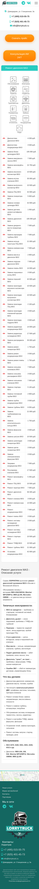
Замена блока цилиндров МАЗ (13, 153)
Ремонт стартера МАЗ (13, 538)
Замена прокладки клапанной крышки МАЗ (14, 313)
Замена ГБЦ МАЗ (14, 192)
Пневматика (13, 110)
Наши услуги (7, 788)
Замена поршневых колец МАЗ (15, 274)
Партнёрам (6, 797)
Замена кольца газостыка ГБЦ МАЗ (15, 243)
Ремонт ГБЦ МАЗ (14, 483)
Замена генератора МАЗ (14, 197)
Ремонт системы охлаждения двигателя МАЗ (13, 523)
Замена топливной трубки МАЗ (14, 395)
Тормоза (13, 90)
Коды (19, 129)
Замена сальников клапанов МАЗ (14, 382)
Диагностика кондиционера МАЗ (14, 146)
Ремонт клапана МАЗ (15, 499)
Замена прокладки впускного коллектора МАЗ (15, 288)
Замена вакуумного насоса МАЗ (14, 160)
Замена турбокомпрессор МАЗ (14, 414)
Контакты (5, 794)
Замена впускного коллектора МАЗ (14, 173)
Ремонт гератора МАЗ (15, 488)
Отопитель (13, 119)
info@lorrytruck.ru (19, 26)
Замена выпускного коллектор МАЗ (14, 186)
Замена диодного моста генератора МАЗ (14, 228)
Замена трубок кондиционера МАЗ (14, 402)
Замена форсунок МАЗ (14, 431)
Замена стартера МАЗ (14, 388)
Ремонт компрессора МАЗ (15, 504)
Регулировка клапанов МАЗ (13, 471)
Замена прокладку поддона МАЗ (14, 321)
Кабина (26, 110)
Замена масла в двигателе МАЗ (13, 256)
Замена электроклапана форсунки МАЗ (13, 456)
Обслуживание (13, 80)
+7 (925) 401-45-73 (19, 21)
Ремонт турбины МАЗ (15, 547)
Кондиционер (26, 119)
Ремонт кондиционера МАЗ (14, 511)
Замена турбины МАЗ (15, 407)
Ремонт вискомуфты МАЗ (15, 478)
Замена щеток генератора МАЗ (13, 449)
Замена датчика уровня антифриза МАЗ (14, 212)
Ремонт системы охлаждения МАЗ (14, 531)
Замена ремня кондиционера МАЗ (14, 355)
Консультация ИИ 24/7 (19, 56)
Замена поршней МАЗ (14, 280)
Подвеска (25, 90)
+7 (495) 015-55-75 (19, 16)
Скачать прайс (19, 38)
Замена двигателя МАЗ (14, 220)
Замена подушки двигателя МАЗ (13, 263)
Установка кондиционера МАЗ (14, 553)
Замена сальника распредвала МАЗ (14, 375)
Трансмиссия (13, 100)
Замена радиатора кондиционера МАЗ (14, 328)
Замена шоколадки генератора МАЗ (14, 442)
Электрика (26, 80)
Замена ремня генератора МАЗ (13, 348)
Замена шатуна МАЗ (15, 436)
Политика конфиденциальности (19, 881)
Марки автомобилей (10, 791)
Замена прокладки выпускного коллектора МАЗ (14, 297)
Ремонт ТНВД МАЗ (14, 543)
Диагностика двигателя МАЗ (13, 139)
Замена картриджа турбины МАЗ (14, 236)
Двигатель (26, 100)
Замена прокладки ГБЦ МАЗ (14, 305)
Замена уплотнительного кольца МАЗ (13, 423)
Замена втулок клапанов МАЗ (13, 180)
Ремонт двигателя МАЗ (14, 493)
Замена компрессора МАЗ (15, 249)
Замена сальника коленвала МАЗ (14, 368)
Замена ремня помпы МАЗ (15, 361)
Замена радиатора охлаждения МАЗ (14, 335)
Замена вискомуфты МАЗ (15, 166)
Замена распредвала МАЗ (15, 341)
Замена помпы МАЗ (15, 268)
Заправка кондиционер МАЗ (14, 465)
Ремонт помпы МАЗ (15, 516)
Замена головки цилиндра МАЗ (13, 204)
